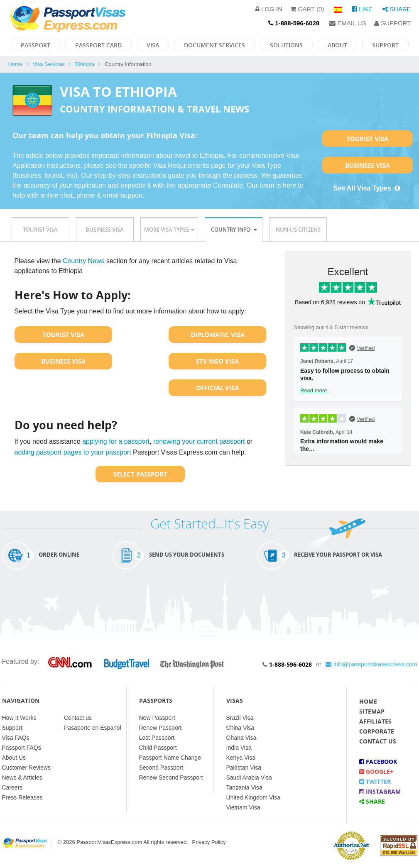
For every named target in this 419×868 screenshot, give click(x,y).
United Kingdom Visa (253, 797)
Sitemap (372, 711)
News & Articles (22, 777)
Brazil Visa (240, 717)
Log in (268, 8)
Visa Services (49, 64)
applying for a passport (115, 441)
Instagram (380, 791)
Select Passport (140, 474)
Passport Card (98, 45)
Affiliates (375, 721)
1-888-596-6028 (290, 664)
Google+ (376, 771)
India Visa (239, 747)
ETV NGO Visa (217, 361)
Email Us (347, 23)
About (337, 45)
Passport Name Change (170, 757)
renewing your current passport (199, 441)
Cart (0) (307, 8)
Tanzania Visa (244, 787)
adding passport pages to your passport (73, 452)
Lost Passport (157, 737)
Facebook (378, 761)
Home (15, 64)
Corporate (376, 731)
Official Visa (217, 388)
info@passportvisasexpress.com (371, 664)
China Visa (240, 727)
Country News (83, 260)
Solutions (286, 45)
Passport (35, 45)
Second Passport (161, 767)
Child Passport (158, 747)
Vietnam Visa (243, 807)
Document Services (214, 45)
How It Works (19, 717)
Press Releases (22, 797)
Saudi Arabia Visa (249, 777)
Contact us (78, 717)
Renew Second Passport (171, 777)
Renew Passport (160, 727)
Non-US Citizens (298, 229)
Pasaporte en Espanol (92, 727)
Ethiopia (84, 64)
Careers (12, 787)
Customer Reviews (26, 767)
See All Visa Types (367, 188)
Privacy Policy (209, 842)
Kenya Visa (241, 757)
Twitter (375, 781)
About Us (14, 757)
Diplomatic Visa (218, 334)
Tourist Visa (367, 138)
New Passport (157, 717)
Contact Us (377, 741)
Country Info (234, 229)
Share (396, 8)
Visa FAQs (15, 737)
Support (392, 23)
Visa (153, 45)
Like (362, 8)
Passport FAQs (21, 747)
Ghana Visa (241, 737)
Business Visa (367, 165)
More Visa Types (169, 229)
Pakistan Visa (244, 767)
